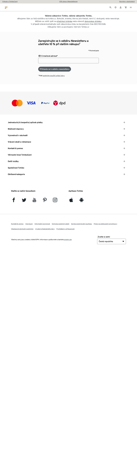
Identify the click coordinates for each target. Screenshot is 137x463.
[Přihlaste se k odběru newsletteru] (54, 69)
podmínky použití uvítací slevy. (54, 76)
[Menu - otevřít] (130, 7)
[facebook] (13, 201)
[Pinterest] (44, 201)
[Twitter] (24, 201)
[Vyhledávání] (110, 7)
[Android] (81, 201)
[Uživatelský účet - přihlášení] (120, 7)
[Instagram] (55, 201)
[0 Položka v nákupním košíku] (125, 7)
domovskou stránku (93, 21)
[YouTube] (34, 201)
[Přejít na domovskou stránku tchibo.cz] (6, 7)
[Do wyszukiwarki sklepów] (115, 7)
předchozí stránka (64, 21)
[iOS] (71, 201)
